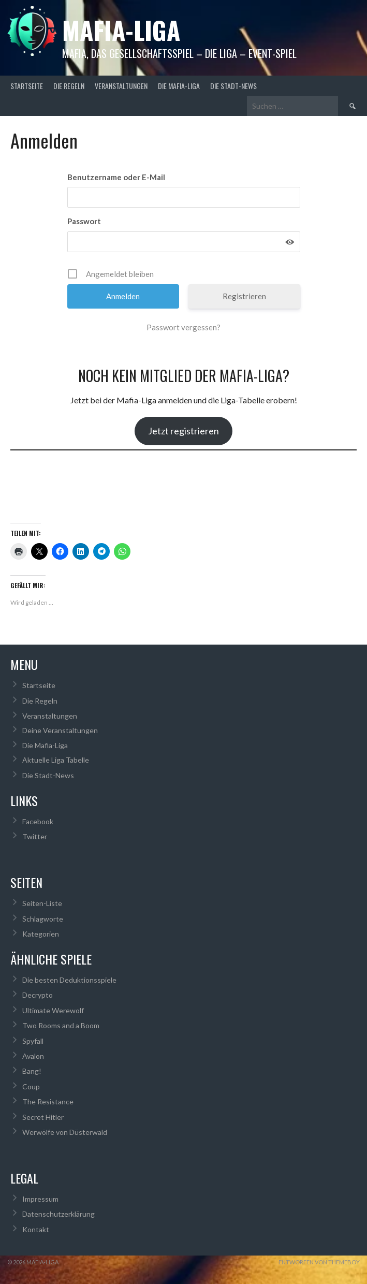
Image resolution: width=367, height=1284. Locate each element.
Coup (31, 1086)
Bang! (31, 1071)
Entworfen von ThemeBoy (319, 1262)
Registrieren (244, 296)
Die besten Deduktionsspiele (69, 979)
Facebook (37, 821)
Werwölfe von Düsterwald (64, 1132)
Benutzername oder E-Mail (116, 177)
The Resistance (48, 1101)
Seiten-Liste (42, 903)
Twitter (34, 836)
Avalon (33, 1056)
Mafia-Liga (121, 29)
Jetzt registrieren (183, 430)
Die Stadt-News (233, 85)
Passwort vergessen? (183, 327)
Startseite (26, 85)
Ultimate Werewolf (53, 1010)
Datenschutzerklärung (58, 1213)
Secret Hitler (43, 1117)
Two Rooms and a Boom (60, 1025)
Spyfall (32, 1041)
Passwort (84, 221)
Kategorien (40, 933)
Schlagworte (42, 918)
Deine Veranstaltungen (60, 730)
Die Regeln (68, 85)
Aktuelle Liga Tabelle (55, 759)
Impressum (40, 1198)
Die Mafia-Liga (179, 85)
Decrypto (37, 994)
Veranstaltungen (121, 85)
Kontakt (35, 1229)
